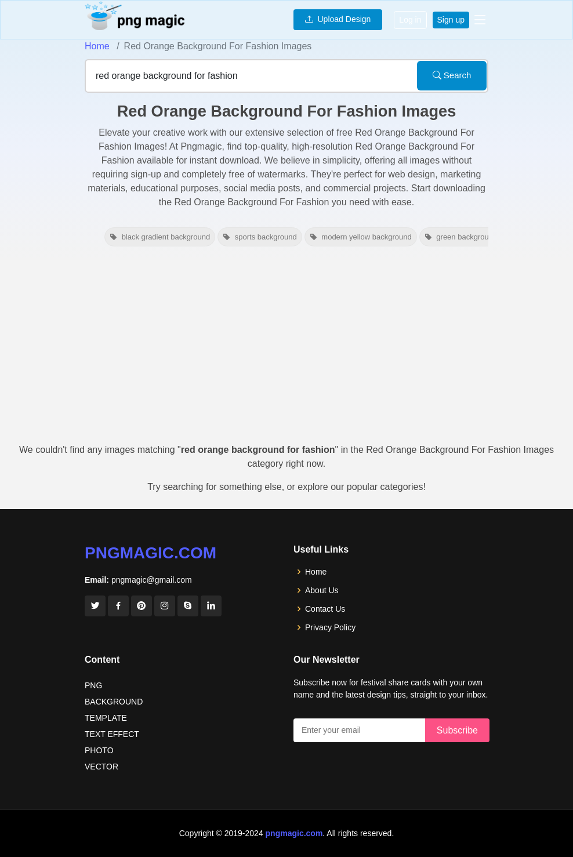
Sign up (451, 19)
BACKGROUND (114, 702)
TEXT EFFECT (112, 734)
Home (97, 46)
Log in (410, 19)
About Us (322, 590)
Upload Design (338, 19)
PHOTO (99, 750)
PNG (93, 685)
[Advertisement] (286, 350)
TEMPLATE (106, 718)
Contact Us (325, 609)
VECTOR (101, 766)
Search (452, 75)
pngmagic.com (150, 553)
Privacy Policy (330, 627)
